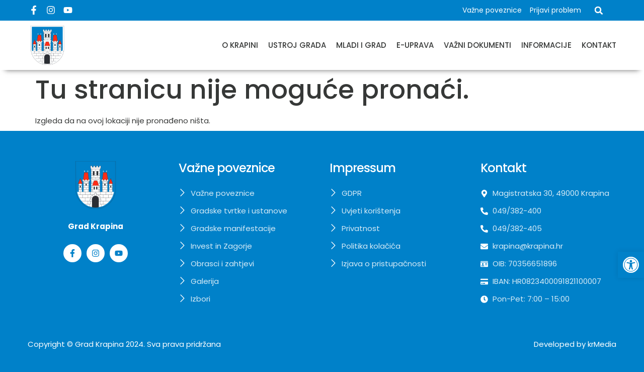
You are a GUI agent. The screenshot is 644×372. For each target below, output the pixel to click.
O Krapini (240, 45)
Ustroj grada (297, 45)
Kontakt (599, 45)
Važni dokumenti (477, 45)
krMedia (602, 344)
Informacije (546, 45)
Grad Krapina (99, 344)
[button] (598, 10)
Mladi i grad (361, 45)
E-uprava (415, 45)
